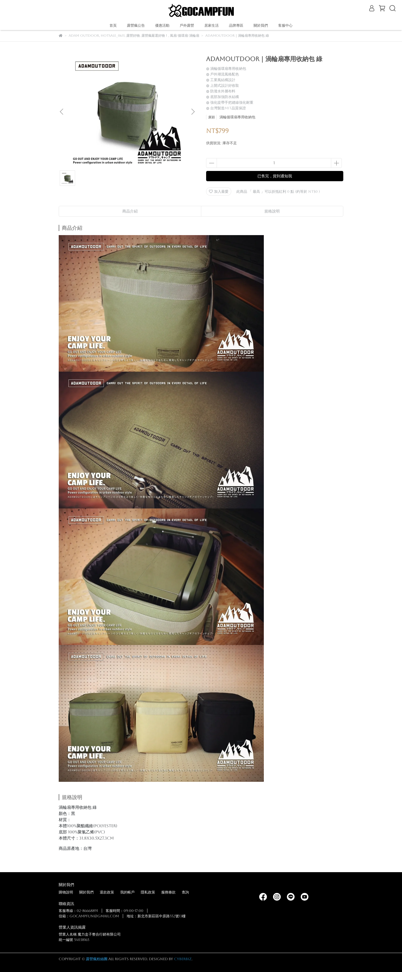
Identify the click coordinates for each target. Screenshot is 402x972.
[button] (193, 112)
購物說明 (66, 892)
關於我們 (86, 892)
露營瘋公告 (136, 25)
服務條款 (168, 892)
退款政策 (107, 892)
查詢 (185, 892)
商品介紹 (130, 211)
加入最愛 (218, 191)
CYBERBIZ (183, 959)
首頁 (113, 25)
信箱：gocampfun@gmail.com (89, 916)
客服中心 (285, 25)
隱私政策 (148, 892)
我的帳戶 (127, 892)
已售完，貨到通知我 (274, 176)
